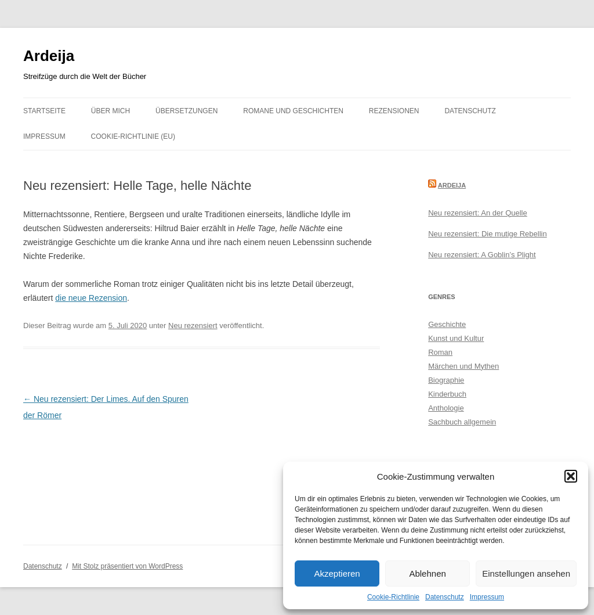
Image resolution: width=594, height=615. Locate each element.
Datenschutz (444, 597)
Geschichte (447, 324)
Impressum (487, 597)
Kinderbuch (447, 394)
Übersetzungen (186, 111)
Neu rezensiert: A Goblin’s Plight (481, 254)
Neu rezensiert (193, 325)
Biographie (446, 380)
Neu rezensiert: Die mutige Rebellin (487, 233)
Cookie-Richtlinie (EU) (133, 136)
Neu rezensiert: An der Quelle (477, 212)
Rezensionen (394, 111)
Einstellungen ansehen (526, 573)
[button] (571, 476)
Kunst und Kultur (456, 338)
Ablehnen (427, 573)
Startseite (44, 111)
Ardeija (48, 55)
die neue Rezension (91, 298)
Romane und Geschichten (293, 111)
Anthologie (445, 408)
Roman (440, 352)
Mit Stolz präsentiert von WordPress (127, 566)
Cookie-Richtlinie (393, 597)
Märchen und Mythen (463, 366)
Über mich (110, 111)
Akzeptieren (337, 573)
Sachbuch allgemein (462, 422)
